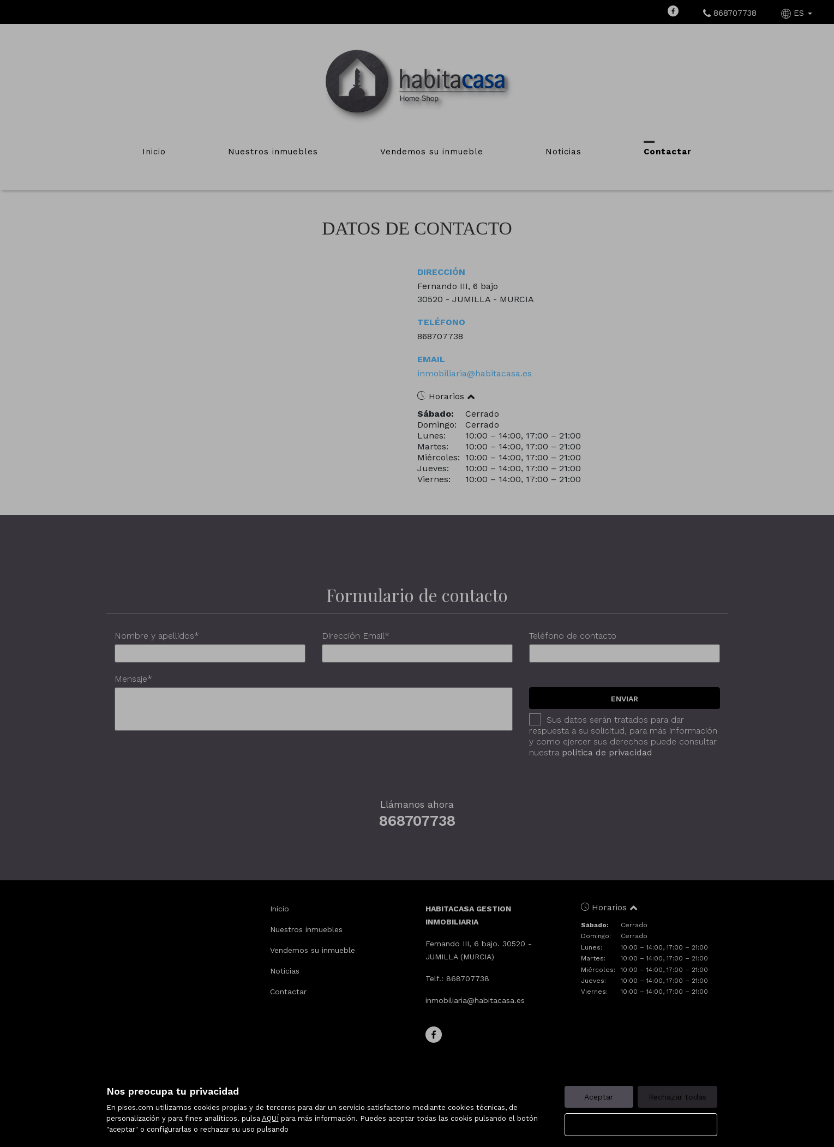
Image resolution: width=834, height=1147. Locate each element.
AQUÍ (270, 1118)
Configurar (640, 1124)
